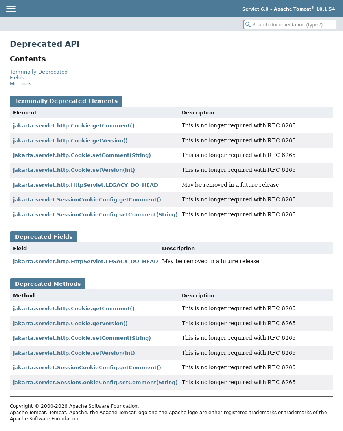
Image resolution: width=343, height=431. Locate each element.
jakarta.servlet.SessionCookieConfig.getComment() (87, 200)
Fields (17, 78)
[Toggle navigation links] (10, 8)
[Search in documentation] (290, 24)
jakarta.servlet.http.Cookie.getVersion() (70, 141)
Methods (20, 84)
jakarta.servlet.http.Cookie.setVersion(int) (74, 170)
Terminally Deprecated (39, 72)
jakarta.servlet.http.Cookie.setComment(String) (82, 155)
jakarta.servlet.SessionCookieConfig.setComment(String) (95, 214)
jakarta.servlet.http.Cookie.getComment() (74, 126)
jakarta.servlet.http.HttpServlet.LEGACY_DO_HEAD (85, 185)
